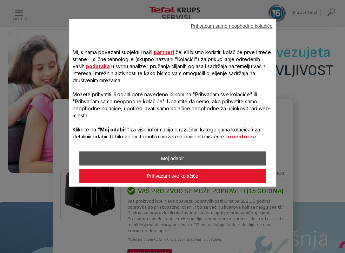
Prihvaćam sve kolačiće (172, 176)
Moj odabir (172, 158)
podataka (98, 66)
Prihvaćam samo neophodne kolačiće (232, 26)
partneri (164, 52)
